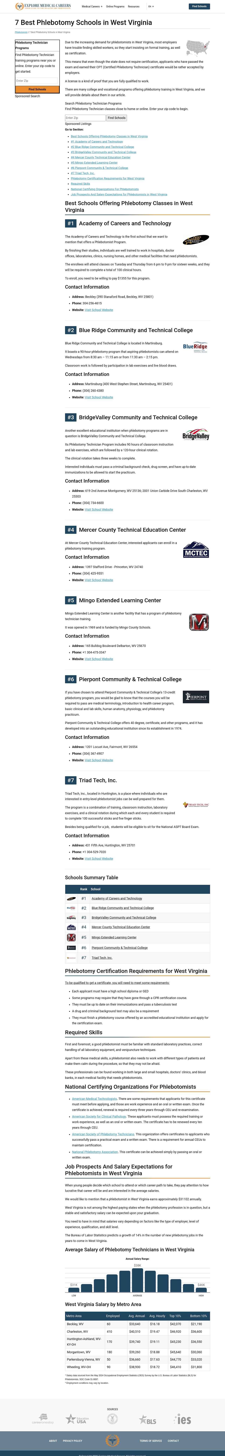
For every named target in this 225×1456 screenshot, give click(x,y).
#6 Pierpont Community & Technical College (99, 168)
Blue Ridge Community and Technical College (123, 908)
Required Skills (80, 183)
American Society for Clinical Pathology (99, 1116)
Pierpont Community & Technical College (120, 948)
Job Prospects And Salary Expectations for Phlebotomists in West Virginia (119, 194)
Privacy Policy (72, 1441)
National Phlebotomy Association (95, 1152)
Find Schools (199, 6)
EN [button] (151, 6)
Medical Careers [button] (92, 6)
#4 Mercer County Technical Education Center (100, 157)
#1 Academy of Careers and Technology (97, 141)
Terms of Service (151, 1441)
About (53, 1441)
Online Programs (115, 6)
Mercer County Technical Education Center (121, 927)
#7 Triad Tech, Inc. (83, 173)
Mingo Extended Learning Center (114, 937)
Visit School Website (99, 310)
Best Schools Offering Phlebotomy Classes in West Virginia (109, 136)
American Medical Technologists (94, 1099)
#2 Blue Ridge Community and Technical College (102, 147)
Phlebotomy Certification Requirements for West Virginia (107, 178)
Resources (134, 6)
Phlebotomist (21, 32)
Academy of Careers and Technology (117, 898)
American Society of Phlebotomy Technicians (103, 1134)
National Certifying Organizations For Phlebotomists (105, 189)
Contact (173, 1441)
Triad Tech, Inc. (102, 958)
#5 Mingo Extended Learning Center (94, 162)
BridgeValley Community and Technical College (124, 917)
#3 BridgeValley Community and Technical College (103, 152)
